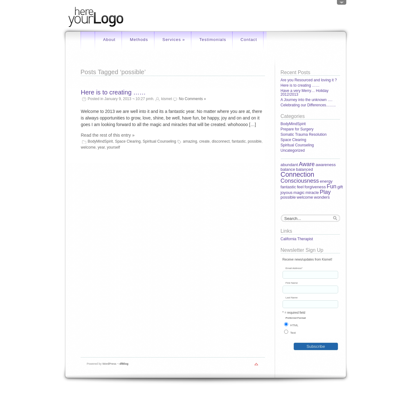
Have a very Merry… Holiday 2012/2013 (304, 93)
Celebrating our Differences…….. (308, 105)
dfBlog (123, 363)
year (101, 147)
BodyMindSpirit (100, 141)
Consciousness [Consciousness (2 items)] (300, 181)
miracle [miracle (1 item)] (312, 192)
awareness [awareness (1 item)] (326, 164)
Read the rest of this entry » (108, 135)
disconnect (220, 141)
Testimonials (212, 39)
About (109, 39)
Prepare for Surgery (297, 129)
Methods (139, 39)
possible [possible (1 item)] (288, 197)
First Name (292, 283)
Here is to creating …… (113, 92)
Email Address (294, 268)
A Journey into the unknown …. (307, 100)
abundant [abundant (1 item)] (289, 164)
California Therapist (297, 239)
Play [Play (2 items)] (325, 192)
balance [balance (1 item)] (288, 169)
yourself (113, 147)
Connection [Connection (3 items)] (297, 174)
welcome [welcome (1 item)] (305, 197)
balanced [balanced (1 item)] (304, 169)
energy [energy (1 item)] (326, 181)
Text (293, 332)
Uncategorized (293, 150)
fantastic (239, 141)
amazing (190, 141)
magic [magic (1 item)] (299, 192)
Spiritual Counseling (159, 141)
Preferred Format (296, 318)
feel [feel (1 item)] (300, 187)
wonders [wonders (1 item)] (322, 197)
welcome (88, 147)
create (204, 141)
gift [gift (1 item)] (340, 187)
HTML (294, 325)
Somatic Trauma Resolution (304, 134)
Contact (248, 39)
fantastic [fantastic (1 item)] (288, 187)
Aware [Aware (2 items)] (307, 164)
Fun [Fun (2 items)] (331, 186)
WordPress (109, 363)
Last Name (292, 298)
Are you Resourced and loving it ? (309, 80)
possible (255, 141)
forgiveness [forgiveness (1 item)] (315, 187)
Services (173, 39)
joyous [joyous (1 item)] (287, 192)
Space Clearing (128, 141)
